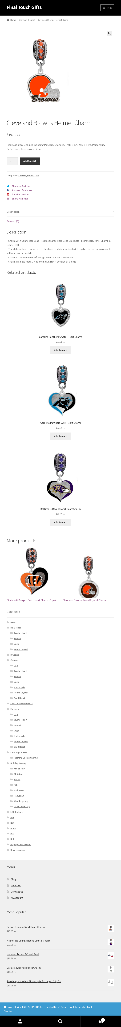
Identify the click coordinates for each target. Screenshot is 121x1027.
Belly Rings (15, 627)
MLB (12, 817)
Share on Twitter (21, 186)
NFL (37, 175)
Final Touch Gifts (24, 7)
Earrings (14, 709)
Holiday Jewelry (18, 763)
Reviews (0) (13, 221)
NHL (12, 839)
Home (13, 19)
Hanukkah (19, 795)
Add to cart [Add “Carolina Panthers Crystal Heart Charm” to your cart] (60, 350)
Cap (16, 665)
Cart (93, 1019)
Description (13, 211)
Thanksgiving (21, 801)
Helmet (31, 19)
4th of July (19, 768)
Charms (22, 19)
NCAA (13, 828)
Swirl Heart (19, 698)
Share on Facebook (22, 190)
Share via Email (20, 198)
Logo (16, 643)
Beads (13, 622)
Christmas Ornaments (21, 703)
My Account (17, 897)
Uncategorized (17, 850)
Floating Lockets (18, 752)
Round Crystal (21, 649)
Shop (13, 879)
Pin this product (20, 194)
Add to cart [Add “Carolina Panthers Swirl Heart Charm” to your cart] (60, 436)
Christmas (19, 774)
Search (60, 1021)
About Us (16, 885)
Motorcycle (19, 687)
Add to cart (29, 160)
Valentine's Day (22, 806)
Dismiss (8, 1011)
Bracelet (14, 654)
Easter (17, 779)
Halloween (19, 790)
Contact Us (17, 891)
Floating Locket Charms (26, 757)
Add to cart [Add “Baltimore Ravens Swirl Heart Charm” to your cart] (60, 522)
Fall (15, 784)
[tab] (60, 212)
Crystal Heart (20, 633)
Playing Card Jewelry (20, 844)
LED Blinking (16, 812)
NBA (12, 822)
